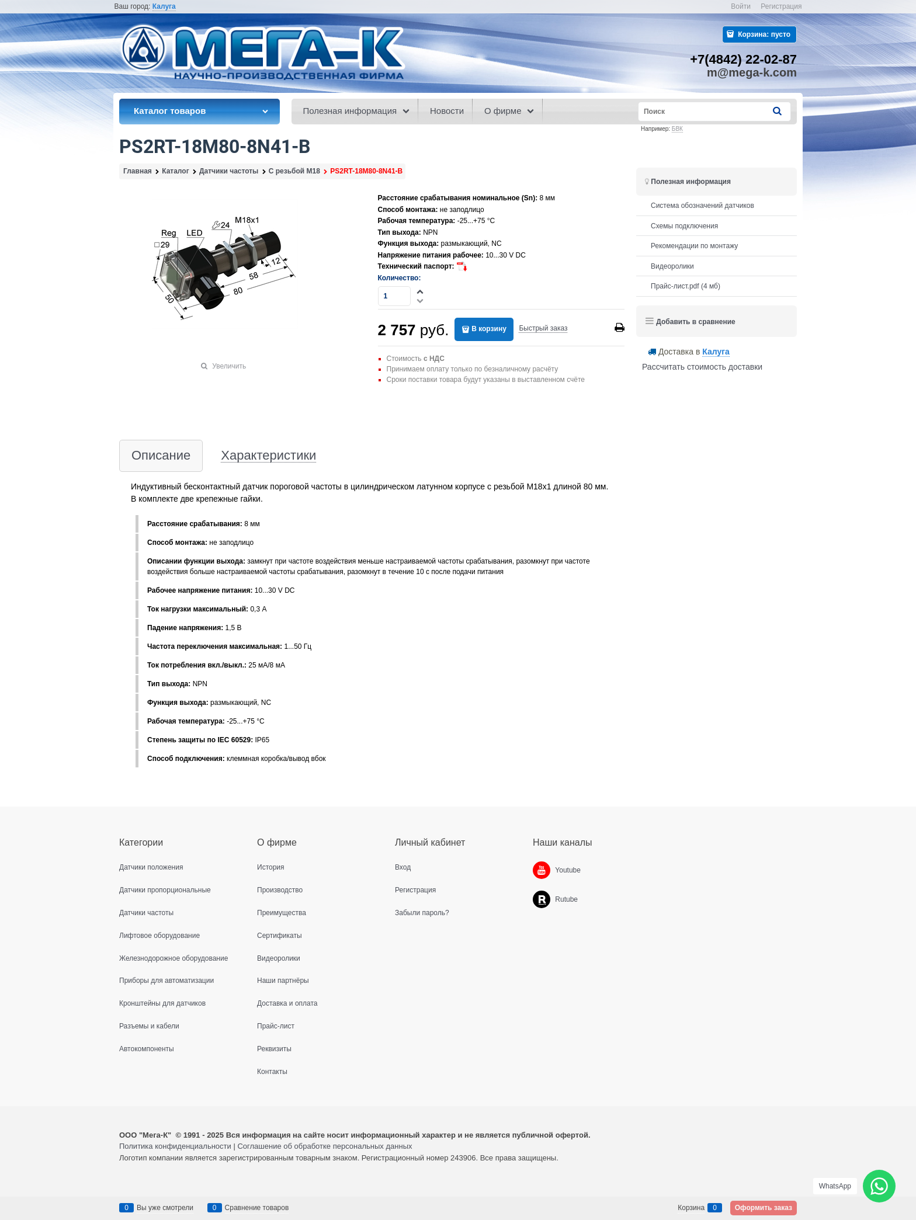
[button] (421, 291)
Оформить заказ (763, 1208)
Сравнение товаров (257, 1207)
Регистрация (781, 6)
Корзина (691, 1207)
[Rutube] (541, 899)
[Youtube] (541, 870)
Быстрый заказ (543, 328)
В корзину (488, 329)
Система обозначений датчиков (702, 205)
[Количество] (394, 296)
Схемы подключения (684, 226)
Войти (741, 6)
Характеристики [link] (268, 456)
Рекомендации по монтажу (694, 246)
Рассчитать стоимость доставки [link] (702, 366)
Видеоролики (672, 266)
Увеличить (229, 366)
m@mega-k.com (752, 72)
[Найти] (778, 111)
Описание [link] (160, 456)
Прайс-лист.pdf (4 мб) (685, 286)
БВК (677, 129)
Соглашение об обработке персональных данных (324, 1146)
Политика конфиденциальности (175, 1146)
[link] (164, 6)
